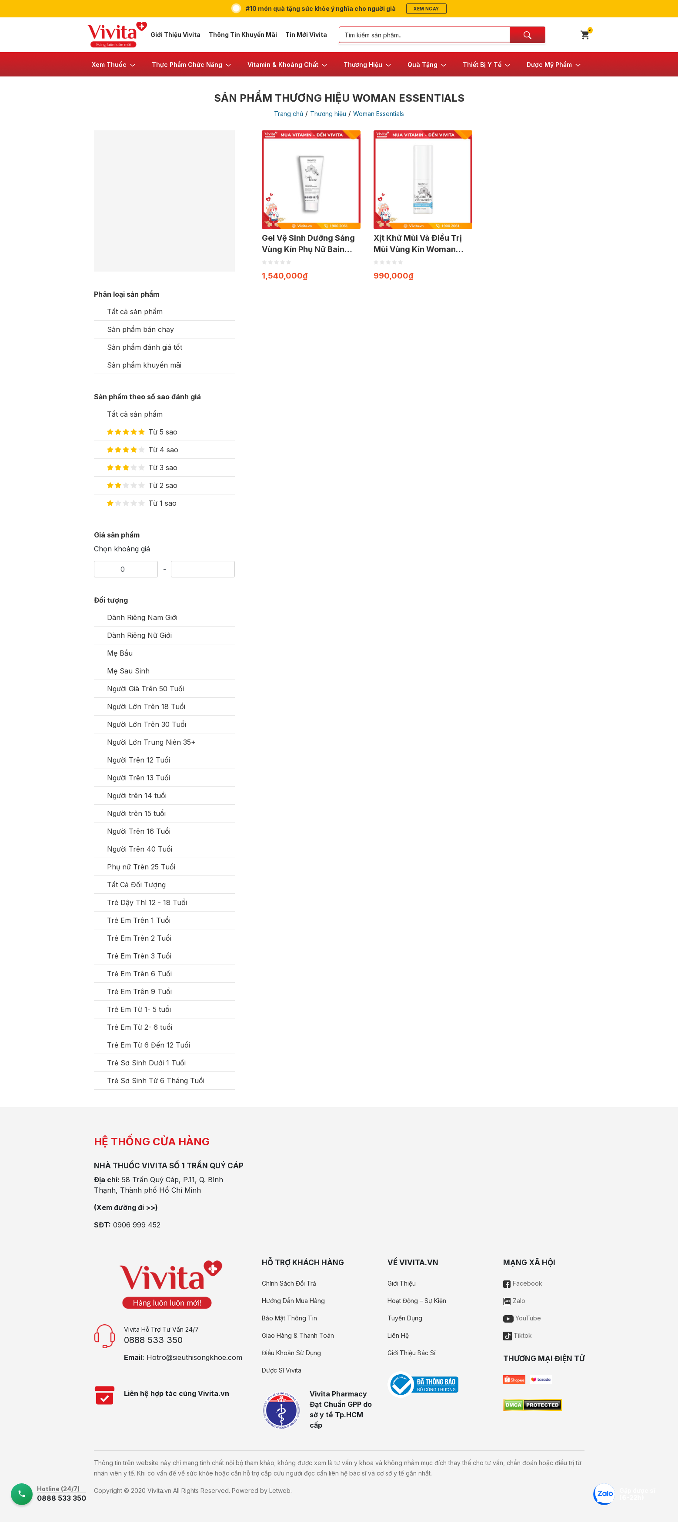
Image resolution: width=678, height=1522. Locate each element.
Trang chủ (288, 113)
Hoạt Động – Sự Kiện (416, 1300)
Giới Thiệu (401, 1283)
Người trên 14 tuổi (137, 795)
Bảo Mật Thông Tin (289, 1318)
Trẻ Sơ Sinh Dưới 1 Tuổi (146, 1062)
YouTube (522, 1318)
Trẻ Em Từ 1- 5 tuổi (139, 1009)
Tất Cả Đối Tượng (136, 884)
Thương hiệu (328, 113)
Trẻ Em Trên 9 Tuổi (139, 991)
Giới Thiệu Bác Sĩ (411, 1352)
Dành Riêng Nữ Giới (139, 635)
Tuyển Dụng (404, 1318)
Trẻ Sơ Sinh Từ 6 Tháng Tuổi (155, 1080)
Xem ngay (426, 8)
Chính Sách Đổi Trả (289, 1283)
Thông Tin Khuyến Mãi (243, 34)
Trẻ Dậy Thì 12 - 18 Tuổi (147, 902)
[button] (114, 64)
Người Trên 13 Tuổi (138, 777)
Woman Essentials (378, 113)
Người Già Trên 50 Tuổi (145, 688)
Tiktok (517, 1335)
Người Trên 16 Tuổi (138, 831)
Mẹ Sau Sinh (128, 670)
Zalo (514, 1300)
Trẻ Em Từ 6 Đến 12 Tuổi (148, 1045)
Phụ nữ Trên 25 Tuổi (141, 866)
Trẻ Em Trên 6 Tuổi (139, 973)
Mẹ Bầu (120, 653)
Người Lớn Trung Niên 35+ (151, 742)
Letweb (280, 1490)
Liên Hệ (398, 1335)
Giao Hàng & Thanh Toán (298, 1335)
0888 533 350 (153, 1340)
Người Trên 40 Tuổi (139, 849)
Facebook (522, 1283)
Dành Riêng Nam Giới (142, 617)
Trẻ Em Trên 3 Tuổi (139, 956)
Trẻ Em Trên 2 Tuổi (139, 938)
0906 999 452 (136, 1224)
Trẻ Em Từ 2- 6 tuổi (139, 1027)
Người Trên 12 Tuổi (138, 760)
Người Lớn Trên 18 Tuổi (146, 706)
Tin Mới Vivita (306, 34)
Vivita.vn (159, 1490)
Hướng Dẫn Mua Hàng (293, 1300)
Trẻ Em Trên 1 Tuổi (138, 920)
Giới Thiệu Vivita (175, 34)
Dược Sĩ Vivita (281, 1370)
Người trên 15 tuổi (136, 813)
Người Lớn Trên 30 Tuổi (146, 724)
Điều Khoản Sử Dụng (291, 1352)
